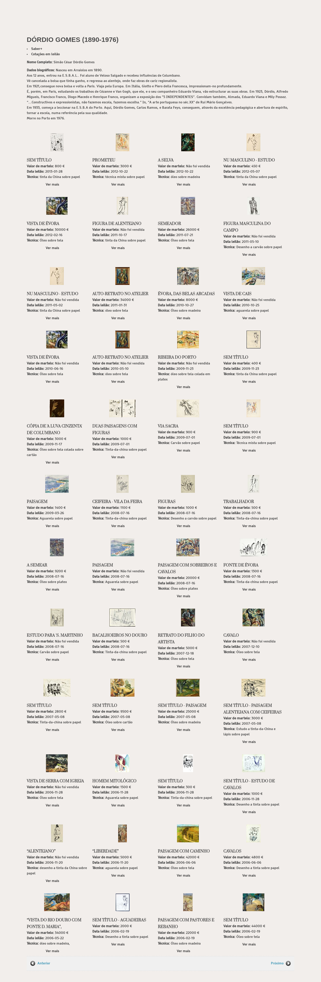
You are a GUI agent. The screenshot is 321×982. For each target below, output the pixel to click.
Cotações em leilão (45, 54)
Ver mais (52, 184)
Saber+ (36, 49)
